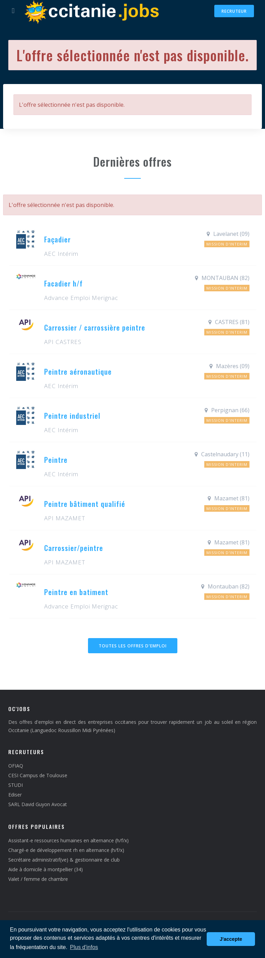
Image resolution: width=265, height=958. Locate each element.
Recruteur (234, 11)
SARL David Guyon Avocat (37, 804)
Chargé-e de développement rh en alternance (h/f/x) (66, 850)
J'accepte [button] (231, 939)
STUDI (15, 785)
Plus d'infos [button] (84, 947)
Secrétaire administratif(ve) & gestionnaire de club (64, 859)
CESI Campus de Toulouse (37, 775)
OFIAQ (15, 765)
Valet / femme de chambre (38, 879)
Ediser (15, 794)
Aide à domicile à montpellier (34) (45, 869)
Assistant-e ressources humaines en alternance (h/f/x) (68, 840)
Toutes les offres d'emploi (133, 646)
